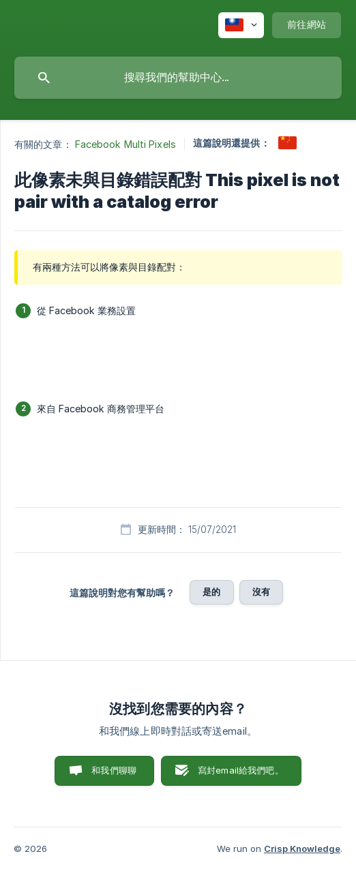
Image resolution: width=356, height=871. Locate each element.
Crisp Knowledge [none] (302, 848)
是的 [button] (211, 591)
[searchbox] (178, 78)
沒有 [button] (261, 591)
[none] (241, 25)
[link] (287, 142)
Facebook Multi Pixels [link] (125, 144)
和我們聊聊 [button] (113, 770)
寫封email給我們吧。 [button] (241, 770)
